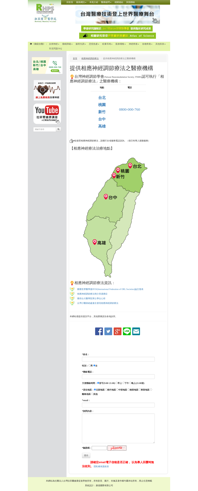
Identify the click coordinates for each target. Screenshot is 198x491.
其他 (95, 394)
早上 (120, 383)
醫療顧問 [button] (106, 2)
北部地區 (100, 390)
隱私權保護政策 (101, 466)
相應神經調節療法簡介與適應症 (92, 294)
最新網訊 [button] (81, 2)
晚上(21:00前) (137, 383)
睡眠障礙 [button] (67, 44)
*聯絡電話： (88, 372)
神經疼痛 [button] (134, 44)
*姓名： (86, 354)
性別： (85, 366)
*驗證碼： (87, 448)
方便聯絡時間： (89, 383)
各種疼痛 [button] (147, 44)
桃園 (102, 105)
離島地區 (86, 394)
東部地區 (145, 390)
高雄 (102, 126)
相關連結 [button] (118, 2)
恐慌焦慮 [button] (94, 44)
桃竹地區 (111, 390)
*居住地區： (88, 390)
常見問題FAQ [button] (55, 48)
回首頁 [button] (70, 2)
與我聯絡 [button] (130, 2)
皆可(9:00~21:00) (107, 383)
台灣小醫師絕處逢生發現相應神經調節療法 (97, 303)
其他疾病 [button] (160, 44)
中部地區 (122, 390)
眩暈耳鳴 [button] (107, 44)
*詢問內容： (88, 411)
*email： (86, 400)
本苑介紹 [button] (93, 2)
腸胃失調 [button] (81, 44)
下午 (127, 383)
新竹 (102, 112)
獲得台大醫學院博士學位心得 (91, 298)
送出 (86, 455)
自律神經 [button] (54, 44)
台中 (102, 119)
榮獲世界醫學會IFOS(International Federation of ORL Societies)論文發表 (110, 289)
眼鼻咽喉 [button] (121, 44)
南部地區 (134, 390)
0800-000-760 (129, 109)
